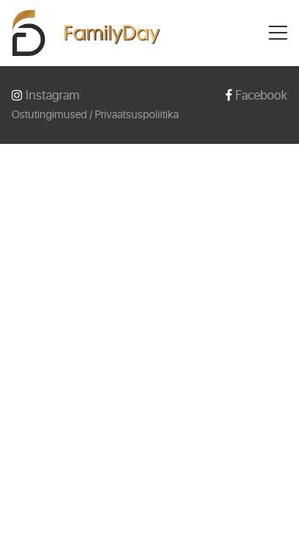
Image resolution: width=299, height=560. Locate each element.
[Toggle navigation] (278, 32)
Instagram (45, 95)
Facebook (256, 95)
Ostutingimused (49, 115)
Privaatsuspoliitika (137, 115)
